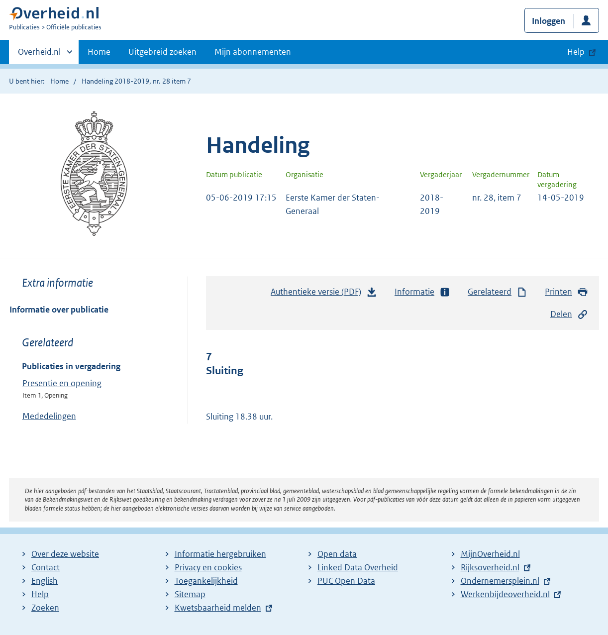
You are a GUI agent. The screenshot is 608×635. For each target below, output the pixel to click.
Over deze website (65, 553)
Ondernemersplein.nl (500, 580)
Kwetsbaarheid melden (218, 607)
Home (99, 51)
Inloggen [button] (548, 20)
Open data (337, 553)
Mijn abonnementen (252, 51)
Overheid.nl (39, 54)
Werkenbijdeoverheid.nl (505, 594)
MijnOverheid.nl (490, 553)
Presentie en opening (61, 383)
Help (40, 594)
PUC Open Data (346, 580)
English (44, 580)
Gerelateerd (497, 292)
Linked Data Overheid (357, 567)
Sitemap (190, 594)
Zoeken (45, 607)
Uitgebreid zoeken (162, 51)
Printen (566, 292)
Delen (569, 314)
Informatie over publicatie (58, 309)
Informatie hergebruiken (220, 553)
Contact (45, 567)
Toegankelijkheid (206, 580)
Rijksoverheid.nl (490, 567)
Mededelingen (49, 416)
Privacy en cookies (208, 567)
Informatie (422, 292)
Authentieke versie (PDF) (324, 294)
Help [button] (576, 51)
